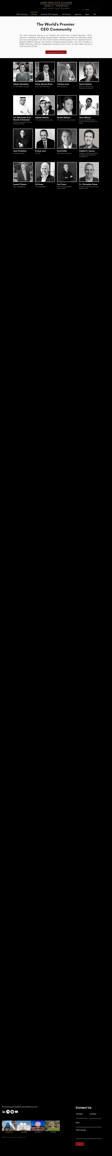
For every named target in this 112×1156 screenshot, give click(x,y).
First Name (79, 1114)
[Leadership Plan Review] (56, 52)
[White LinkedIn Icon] (4, 1112)
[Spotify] (12, 1112)
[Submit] (80, 1144)
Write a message (81, 1130)
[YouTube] (16, 1112)
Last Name (93, 1114)
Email (77, 1122)
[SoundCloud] (8, 1112)
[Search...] (90, 9)
